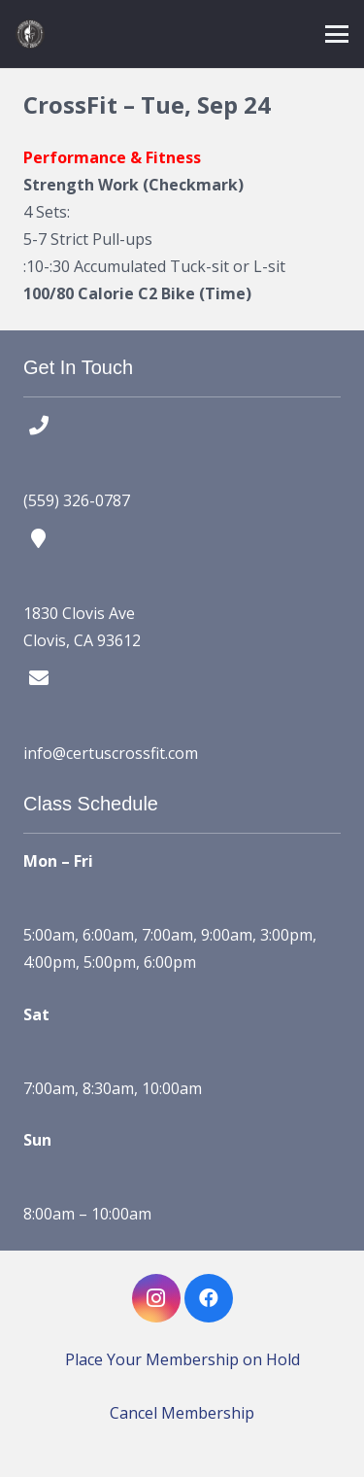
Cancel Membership (182, 1413)
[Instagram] (156, 1298)
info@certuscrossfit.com (110, 753)
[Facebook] (208, 1298)
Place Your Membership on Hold (182, 1359)
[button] (337, 34)
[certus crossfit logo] (30, 34)
